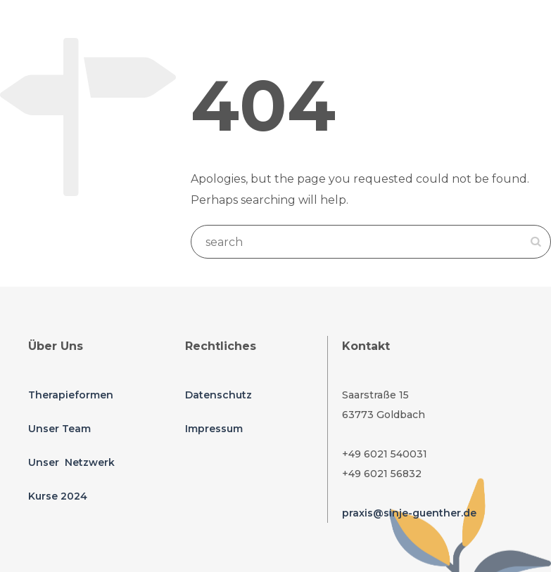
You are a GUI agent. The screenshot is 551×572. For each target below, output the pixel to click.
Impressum (214, 428)
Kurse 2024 (57, 496)
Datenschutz (218, 395)
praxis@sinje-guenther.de (409, 513)
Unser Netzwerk (71, 462)
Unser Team (59, 428)
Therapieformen (70, 395)
